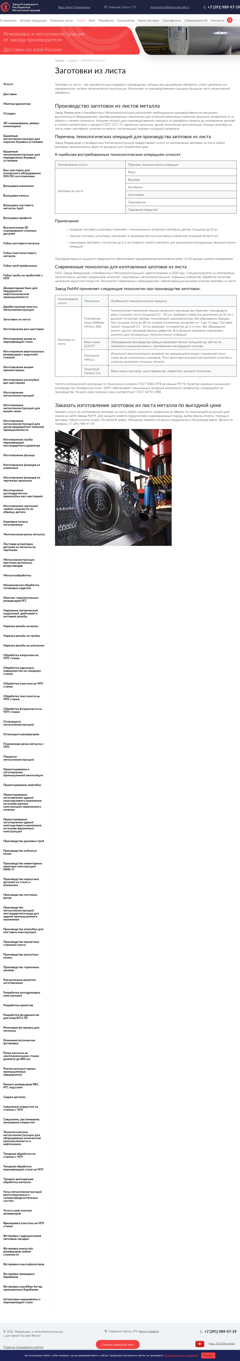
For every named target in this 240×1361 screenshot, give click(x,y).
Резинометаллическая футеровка (19, 1042)
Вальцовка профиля (17, 217)
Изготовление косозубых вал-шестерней (21, 381)
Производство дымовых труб (23, 840)
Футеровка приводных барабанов (19, 1275)
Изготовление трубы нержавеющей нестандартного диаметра (21, 442)
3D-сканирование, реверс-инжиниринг (21, 124)
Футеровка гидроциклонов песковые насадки (22, 1237)
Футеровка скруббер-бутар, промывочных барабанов (23, 1288)
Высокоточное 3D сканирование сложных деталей (19, 230)
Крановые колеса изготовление (15, 523)
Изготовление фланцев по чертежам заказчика (21, 479)
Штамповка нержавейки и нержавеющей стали (21, 1301)
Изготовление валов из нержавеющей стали (19, 340)
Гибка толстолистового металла (19, 254)
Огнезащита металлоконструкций (18, 723)
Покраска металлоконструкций (18, 758)
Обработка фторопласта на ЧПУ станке (22, 710)
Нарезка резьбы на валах (20, 625)
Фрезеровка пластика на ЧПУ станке (23, 1224)
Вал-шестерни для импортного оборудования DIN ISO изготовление (22, 173)
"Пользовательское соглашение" (181, 1355)
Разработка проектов (18, 1005)
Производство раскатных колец (20, 956)
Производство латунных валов (20, 896)
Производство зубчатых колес (20, 852)
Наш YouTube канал (221, 1343)
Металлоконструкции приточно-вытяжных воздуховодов (19, 562)
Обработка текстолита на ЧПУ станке (21, 698)
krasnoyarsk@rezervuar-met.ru (169, 7)
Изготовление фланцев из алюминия (21, 466)
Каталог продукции (33, 20)
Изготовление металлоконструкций (18, 394)
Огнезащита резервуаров (21, 734)
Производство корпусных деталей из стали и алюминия (21, 881)
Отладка (9, 113)
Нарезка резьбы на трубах (21, 635)
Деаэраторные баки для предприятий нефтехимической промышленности (20, 292)
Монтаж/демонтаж (17, 103)
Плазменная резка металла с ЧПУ (23, 745)
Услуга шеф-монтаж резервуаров (17, 1212)
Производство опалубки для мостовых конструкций (23, 930)
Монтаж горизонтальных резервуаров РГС (20, 599)
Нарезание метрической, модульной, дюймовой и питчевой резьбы (20, 613)
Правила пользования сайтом (23, 1347)
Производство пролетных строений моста (21, 943)
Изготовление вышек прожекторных (18, 368)
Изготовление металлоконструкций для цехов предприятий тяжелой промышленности (23, 425)
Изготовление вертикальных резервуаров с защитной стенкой (23, 354)
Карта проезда (148, 1331)
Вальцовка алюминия (18, 185)
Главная (59, 60)
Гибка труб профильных (20, 265)
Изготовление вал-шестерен (23, 328)
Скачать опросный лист (117, 1344)
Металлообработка (17, 575)
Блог (92, 20)
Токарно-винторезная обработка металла (18, 1180)
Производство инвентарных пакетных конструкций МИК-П (22, 866)
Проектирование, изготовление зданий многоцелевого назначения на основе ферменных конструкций (22, 825)
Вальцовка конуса (16, 195)
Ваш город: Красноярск (74, 7)
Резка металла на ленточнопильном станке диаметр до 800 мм (21, 1055)
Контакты (217, 20)
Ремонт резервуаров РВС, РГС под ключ (21, 1086)
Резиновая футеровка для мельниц (21, 1029)
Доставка (10, 93)
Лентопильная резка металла (24, 534)
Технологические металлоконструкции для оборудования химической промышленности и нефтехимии (22, 1137)
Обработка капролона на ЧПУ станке (20, 656)
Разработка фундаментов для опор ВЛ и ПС (21, 1016)
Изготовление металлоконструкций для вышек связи (21, 408)
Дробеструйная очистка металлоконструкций (20, 308)
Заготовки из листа (16, 319)
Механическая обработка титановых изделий (21, 586)
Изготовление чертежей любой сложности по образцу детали (20, 508)
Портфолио (106, 20)
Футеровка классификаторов (23, 1264)
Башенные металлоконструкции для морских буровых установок (23, 138)
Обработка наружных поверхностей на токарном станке (22, 670)
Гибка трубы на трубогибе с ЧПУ (23, 277)
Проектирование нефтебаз (22, 784)
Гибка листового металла (21, 243)
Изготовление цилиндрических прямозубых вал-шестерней (23, 493)
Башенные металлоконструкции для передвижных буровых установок (21, 156)
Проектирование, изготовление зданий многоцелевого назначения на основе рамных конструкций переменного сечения (22, 802)
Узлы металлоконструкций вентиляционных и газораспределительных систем (22, 1196)
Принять (208, 1355)
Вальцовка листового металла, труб (18, 207)
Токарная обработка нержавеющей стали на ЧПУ (23, 1168)
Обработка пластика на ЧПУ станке (23, 685)
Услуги (73, 60)
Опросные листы (61, 20)
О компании (8, 20)
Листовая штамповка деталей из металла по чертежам (19, 546)
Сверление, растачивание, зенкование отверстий (21, 1121)
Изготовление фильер (19, 455)
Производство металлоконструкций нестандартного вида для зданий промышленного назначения (21, 913)
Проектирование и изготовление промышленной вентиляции (23, 772)
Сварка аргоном (14, 1096)
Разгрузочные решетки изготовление (19, 981)
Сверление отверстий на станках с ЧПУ (20, 1108)
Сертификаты (171, 20)
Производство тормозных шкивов (21, 969)
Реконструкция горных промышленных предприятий (19, 1071)
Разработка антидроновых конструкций (21, 994)
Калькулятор (125, 20)
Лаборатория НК (196, 20)
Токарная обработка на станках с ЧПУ (19, 1155)
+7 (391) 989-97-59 (224, 7)
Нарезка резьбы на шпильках (23, 645)
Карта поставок (148, 20)
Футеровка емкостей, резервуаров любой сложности (18, 1251)
